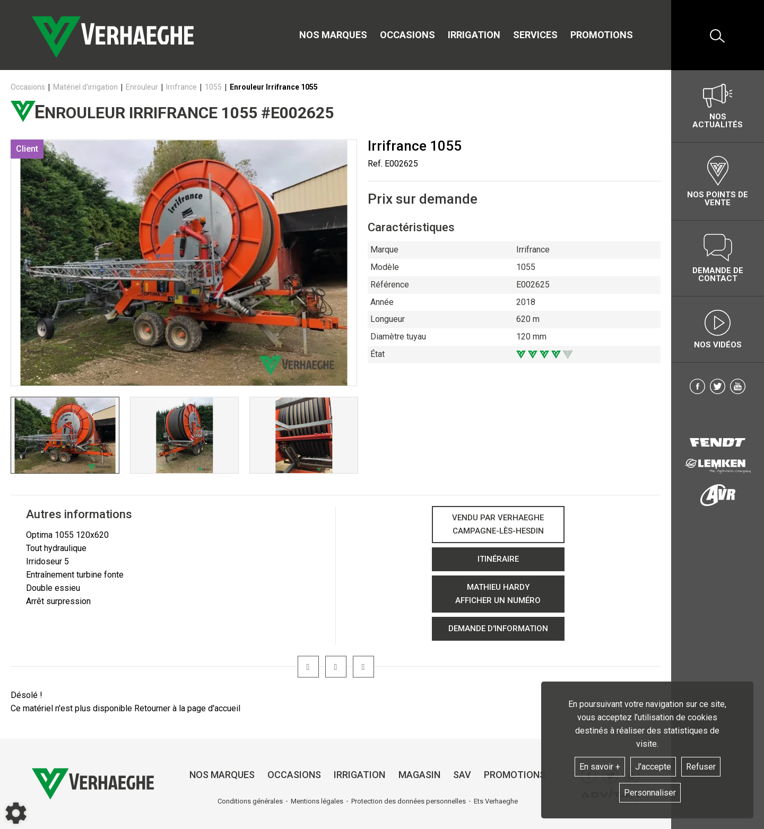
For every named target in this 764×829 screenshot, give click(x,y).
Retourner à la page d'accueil (187, 708)
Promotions (601, 34)
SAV (462, 774)
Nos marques (333, 34)
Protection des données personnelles (408, 801)
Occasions (407, 34)
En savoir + (599, 767)
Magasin (419, 774)
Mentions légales (317, 801)
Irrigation (474, 34)
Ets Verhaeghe (496, 801)
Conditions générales (250, 801)
